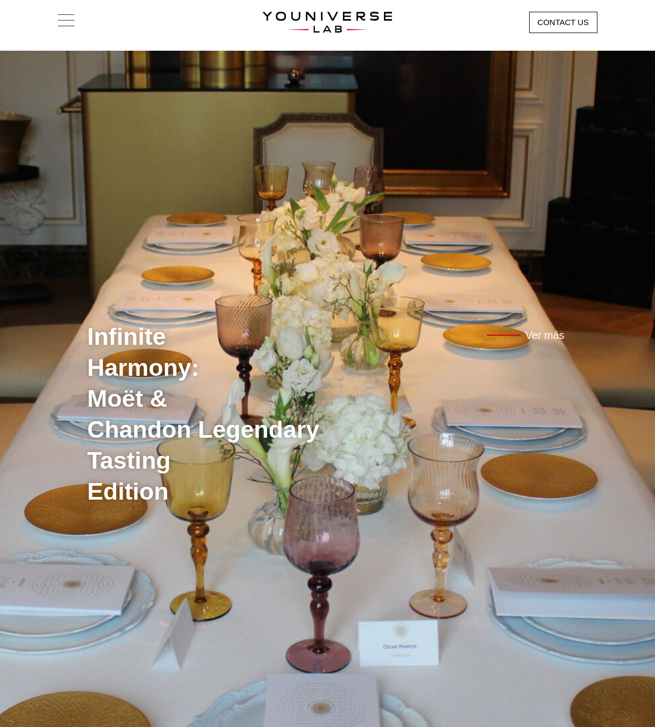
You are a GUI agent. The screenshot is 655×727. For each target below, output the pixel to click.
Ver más (544, 335)
